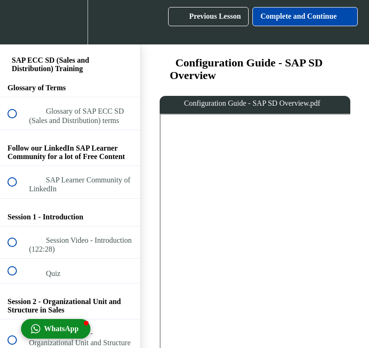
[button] (17, 22)
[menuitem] (70, 22)
